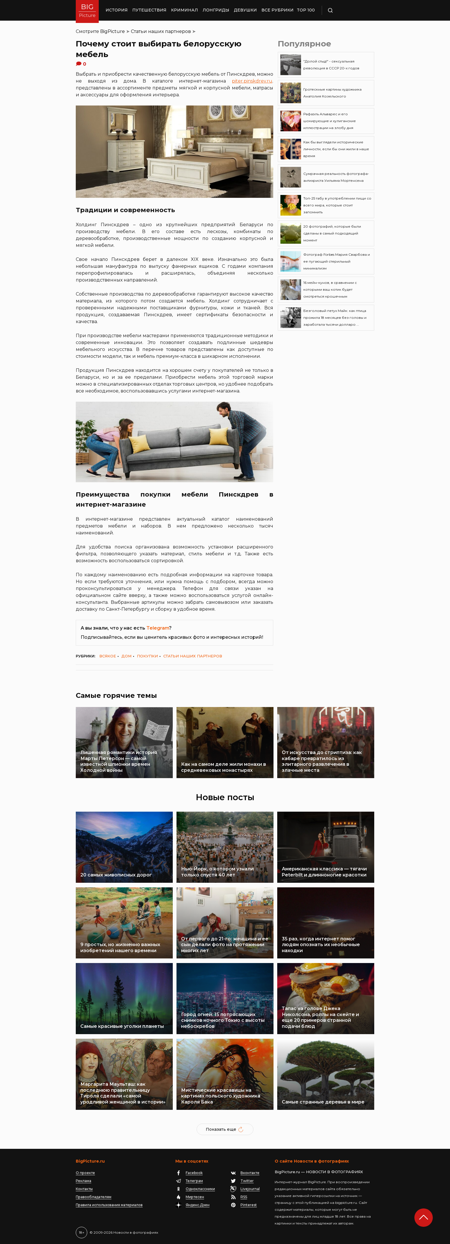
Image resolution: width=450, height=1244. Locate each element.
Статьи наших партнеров (161, 31)
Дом (126, 656)
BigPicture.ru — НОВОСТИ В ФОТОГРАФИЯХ (319, 1171)
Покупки (147, 656)
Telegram (157, 628)
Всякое (107, 656)
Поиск (347, 10)
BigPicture (112, 31)
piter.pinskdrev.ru (252, 81)
